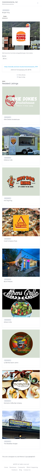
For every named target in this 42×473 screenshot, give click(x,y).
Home (6, 467)
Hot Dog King (8, 200)
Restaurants (6, 10)
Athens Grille (8, 322)
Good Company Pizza (10, 241)
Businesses (13, 467)
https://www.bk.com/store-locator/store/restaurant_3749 (21, 66)
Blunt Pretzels (8, 281)
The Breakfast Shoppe (10, 443)
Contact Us (27, 470)
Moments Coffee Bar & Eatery (13, 403)
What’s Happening (32, 467)
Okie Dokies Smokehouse (12, 119)
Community (21, 467)
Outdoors (15, 470)
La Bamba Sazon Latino (11, 362)
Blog (20, 470)
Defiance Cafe (8, 160)
